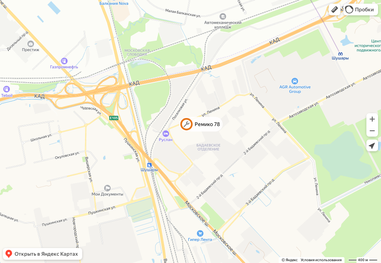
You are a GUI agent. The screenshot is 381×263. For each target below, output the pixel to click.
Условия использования (321, 260)
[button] (334, 9)
